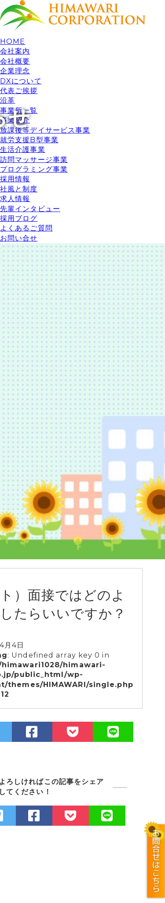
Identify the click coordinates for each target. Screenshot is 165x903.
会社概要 (15, 61)
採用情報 (15, 179)
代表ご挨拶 (19, 90)
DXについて (21, 81)
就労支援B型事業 (29, 140)
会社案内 (15, 51)
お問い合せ (19, 238)
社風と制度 (19, 189)
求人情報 (15, 198)
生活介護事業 (22, 149)
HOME (12, 41)
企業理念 (15, 71)
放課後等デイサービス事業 (45, 130)
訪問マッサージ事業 (34, 159)
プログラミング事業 (34, 169)
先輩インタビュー (30, 209)
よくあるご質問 (26, 228)
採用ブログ (19, 218)
